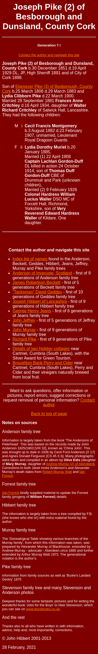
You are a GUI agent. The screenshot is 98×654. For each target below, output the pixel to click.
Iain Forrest (10, 493)
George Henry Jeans (32, 311)
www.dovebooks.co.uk (43, 609)
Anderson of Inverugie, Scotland (42, 273)
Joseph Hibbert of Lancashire (40, 301)
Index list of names (30, 259)
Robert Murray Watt (57, 472)
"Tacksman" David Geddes (37, 292)
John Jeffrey (24, 320)
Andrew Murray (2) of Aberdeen (69, 464)
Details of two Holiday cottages (41, 348)
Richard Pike (24, 339)
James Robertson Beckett (36, 282)
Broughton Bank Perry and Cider (43, 363)
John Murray (24, 330)
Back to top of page (49, 414)
